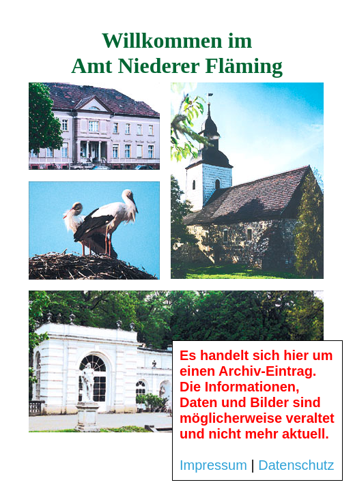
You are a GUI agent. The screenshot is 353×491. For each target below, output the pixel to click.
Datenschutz (296, 465)
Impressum (213, 465)
